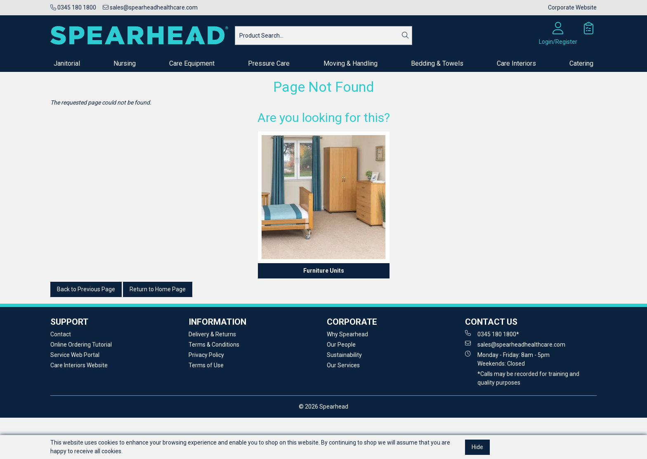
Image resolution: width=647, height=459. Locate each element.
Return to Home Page (158, 289)
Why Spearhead (347, 334)
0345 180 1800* (492, 334)
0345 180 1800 (73, 7)
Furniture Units (323, 270)
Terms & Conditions (214, 344)
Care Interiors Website (79, 365)
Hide (477, 447)
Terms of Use (206, 365)
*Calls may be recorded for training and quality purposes (528, 378)
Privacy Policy (206, 355)
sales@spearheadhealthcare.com (150, 7)
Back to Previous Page (86, 289)
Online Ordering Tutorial (81, 344)
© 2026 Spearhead (323, 406)
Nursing (124, 63)
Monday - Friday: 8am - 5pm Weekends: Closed (507, 359)
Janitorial (67, 63)
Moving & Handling (351, 63)
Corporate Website (572, 7)
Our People (341, 344)
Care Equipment (192, 63)
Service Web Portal (74, 355)
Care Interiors (516, 63)
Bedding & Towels (437, 63)
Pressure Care (269, 63)
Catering (581, 63)
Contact (60, 334)
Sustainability (344, 355)
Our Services (343, 365)
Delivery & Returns (212, 334)
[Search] (405, 35)
